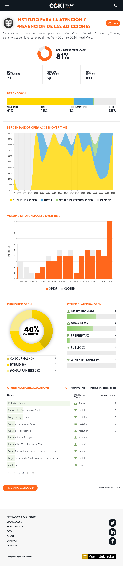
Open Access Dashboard (21, 517)
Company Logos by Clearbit (19, 556)
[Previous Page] (14, 473)
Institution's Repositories (103, 388)
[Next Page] (27, 473)
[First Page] (9, 473)
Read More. (85, 37)
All (66, 388)
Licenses (12, 545)
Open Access (14, 521)
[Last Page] (32, 473)
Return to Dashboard (20, 487)
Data (9, 531)
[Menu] (7, 5)
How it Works (15, 526)
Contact (12, 540)
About (10, 536)
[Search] (116, 5)
